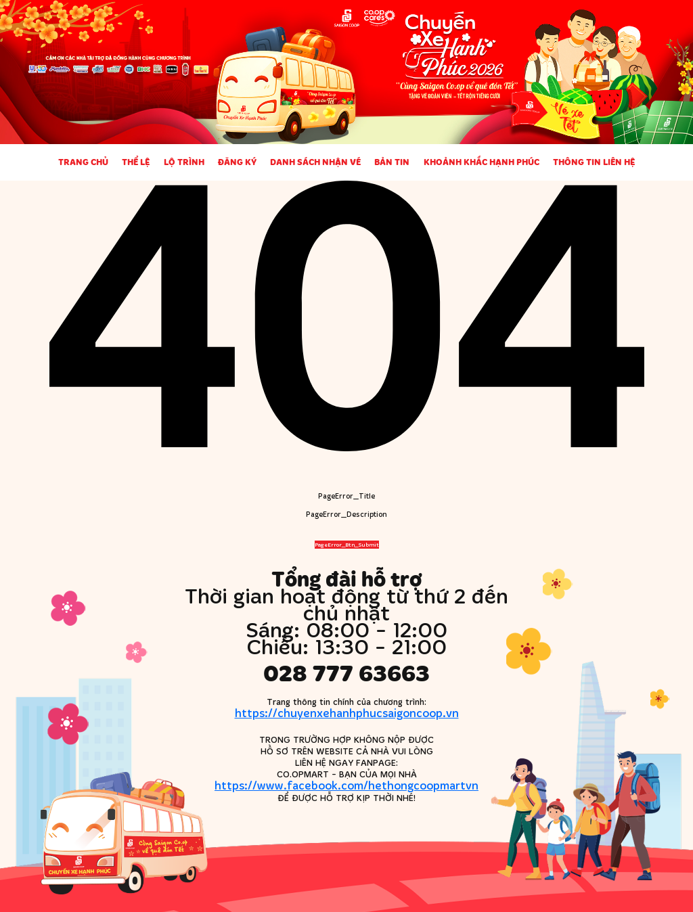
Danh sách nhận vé (315, 162)
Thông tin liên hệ (594, 162)
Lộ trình (184, 162)
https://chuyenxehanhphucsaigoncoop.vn (347, 713)
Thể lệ (136, 162)
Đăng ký (237, 162)
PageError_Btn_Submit (347, 545)
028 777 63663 (346, 672)
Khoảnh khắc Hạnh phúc (481, 162)
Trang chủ (83, 162)
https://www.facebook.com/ (346, 785)
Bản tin (391, 162)
